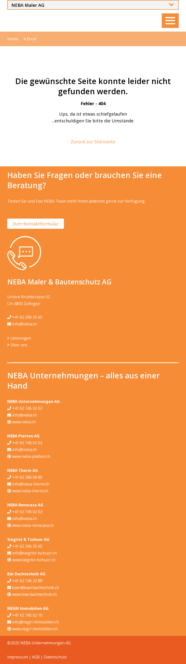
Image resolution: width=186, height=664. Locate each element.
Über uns (18, 345)
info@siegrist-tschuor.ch (32, 553)
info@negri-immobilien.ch (33, 622)
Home (12, 39)
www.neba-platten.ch (28, 456)
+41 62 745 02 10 (24, 615)
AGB (36, 657)
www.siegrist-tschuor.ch (31, 559)
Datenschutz (55, 657)
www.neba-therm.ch (27, 490)
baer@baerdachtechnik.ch (33, 587)
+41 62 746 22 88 (24, 580)
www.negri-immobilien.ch (32, 628)
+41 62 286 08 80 (24, 477)
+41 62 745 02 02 (24, 408)
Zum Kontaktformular (36, 224)
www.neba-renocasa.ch (30, 525)
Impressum (17, 657)
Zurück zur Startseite (93, 142)
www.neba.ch (21, 421)
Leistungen (20, 338)
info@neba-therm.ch (28, 484)
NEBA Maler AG (27, 5)
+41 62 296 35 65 (24, 317)
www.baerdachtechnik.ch (32, 594)
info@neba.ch (22, 324)
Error (30, 39)
